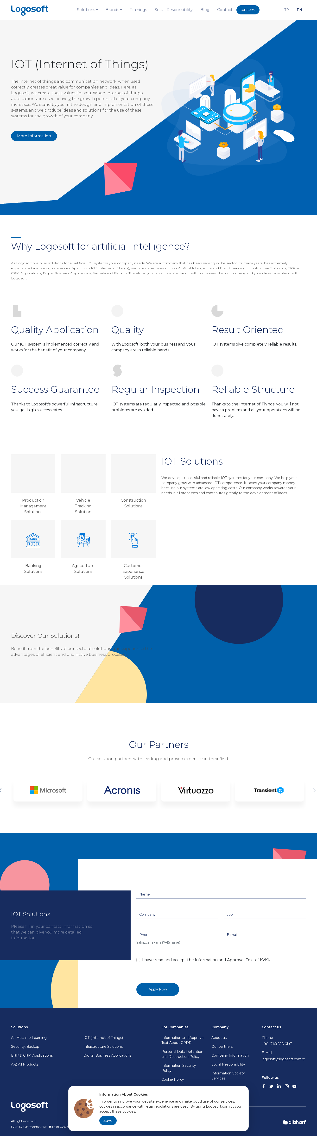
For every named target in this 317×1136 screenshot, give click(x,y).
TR (286, 10)
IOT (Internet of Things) (103, 1037)
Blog (204, 9)
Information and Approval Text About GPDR (182, 1040)
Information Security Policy (178, 1068)
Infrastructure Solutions (103, 1046)
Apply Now (158, 989)
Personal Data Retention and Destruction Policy (182, 1054)
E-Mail (284, 1056)
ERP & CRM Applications (32, 1055)
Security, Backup (25, 1046)
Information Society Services (228, 1075)
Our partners (222, 1046)
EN (299, 10)
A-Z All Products (24, 1064)
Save (108, 1120)
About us (219, 1037)
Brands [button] (112, 9)
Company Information (230, 1055)
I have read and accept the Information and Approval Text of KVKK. (206, 960)
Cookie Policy (172, 1079)
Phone (284, 1041)
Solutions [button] (86, 9)
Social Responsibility (174, 9)
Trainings (138, 9)
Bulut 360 (248, 10)
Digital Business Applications (107, 1055)
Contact (225, 9)
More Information (34, 136)
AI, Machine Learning (29, 1037)
